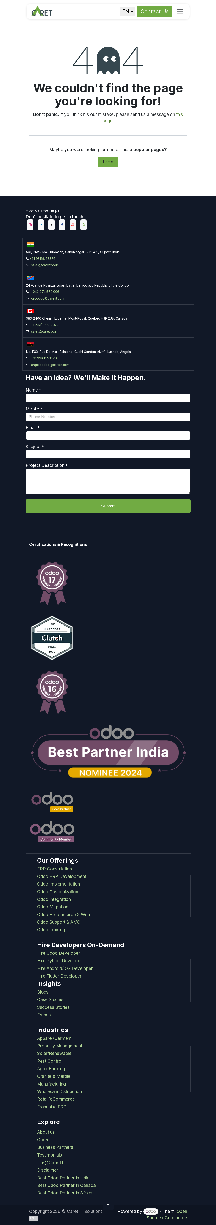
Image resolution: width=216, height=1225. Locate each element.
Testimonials (49, 1155)
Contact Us (155, 11)
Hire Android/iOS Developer (65, 968)
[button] (108, 1204)
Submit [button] (108, 506)
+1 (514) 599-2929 (45, 325)
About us (46, 1132)
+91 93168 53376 (42, 258)
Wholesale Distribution (59, 1091)
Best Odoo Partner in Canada (66, 1185)
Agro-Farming (51, 1068)
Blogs (43, 992)
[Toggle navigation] (180, 11)
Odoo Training (51, 929)
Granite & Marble (54, 1076)
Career (44, 1139)
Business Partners (55, 1147)
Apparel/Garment (54, 1038)
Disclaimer (47, 1170)
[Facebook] (62, 225)
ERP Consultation (54, 869)
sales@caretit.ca (43, 331)
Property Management (59, 1046)
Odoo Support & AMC (58, 922)
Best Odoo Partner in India (63, 1177)
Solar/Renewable (54, 1053)
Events (44, 1014)
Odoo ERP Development (61, 876)
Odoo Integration (54, 899)
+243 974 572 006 (45, 292)
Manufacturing (51, 1084)
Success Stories (53, 1007)
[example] (83, 225)
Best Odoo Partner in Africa (64, 1193)
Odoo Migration (52, 907)
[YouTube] (73, 225)
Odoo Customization (57, 891)
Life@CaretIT (50, 1162)
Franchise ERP (51, 1106)
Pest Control (49, 1061)
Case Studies (50, 999)
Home (108, 162)
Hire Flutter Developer (59, 976)
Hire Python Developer (60, 960)
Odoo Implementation (58, 884)
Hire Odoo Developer (58, 953)
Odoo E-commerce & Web (63, 914)
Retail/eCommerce (56, 1099)
